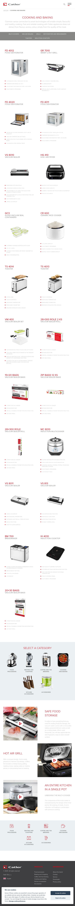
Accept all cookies (60, 893)
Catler (5, 10)
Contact (55, 874)
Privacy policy (57, 882)
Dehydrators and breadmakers (54, 34)
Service (55, 877)
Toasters (28, 38)
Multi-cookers (14, 34)
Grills (38, 34)
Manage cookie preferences (17, 901)
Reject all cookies (60, 898)
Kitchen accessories (40, 881)
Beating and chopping (41, 874)
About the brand (58, 872)
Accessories (37, 884)
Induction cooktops (42, 38)
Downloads (56, 879)
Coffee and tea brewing (41, 877)
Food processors (39, 872)
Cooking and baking (40, 879)
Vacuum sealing (27, 34)
